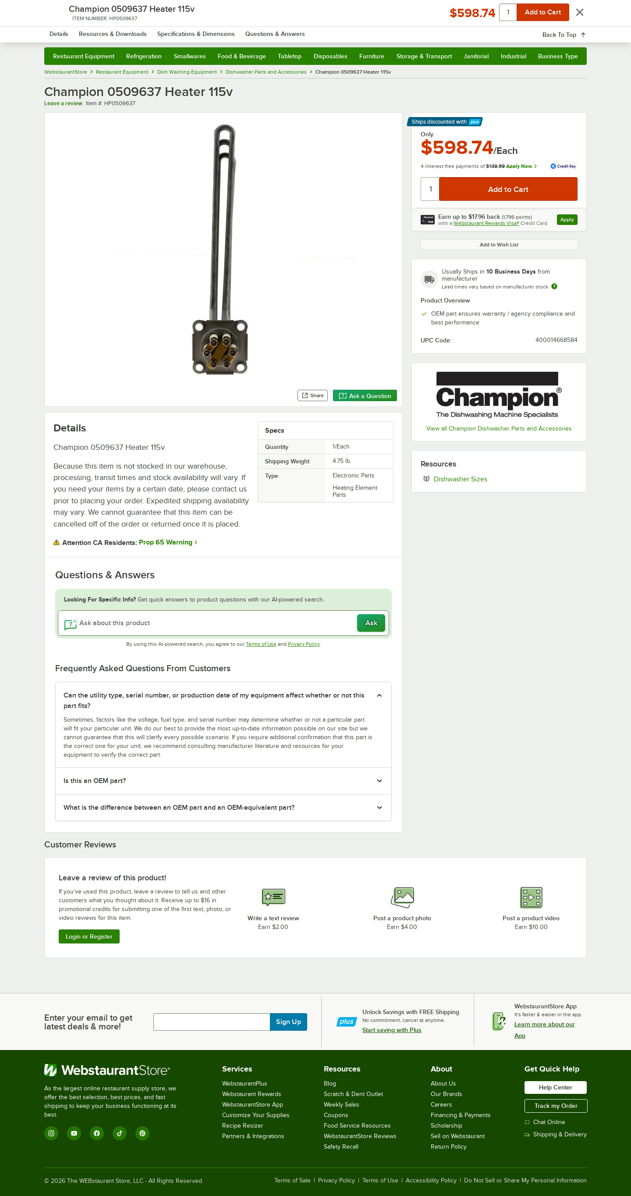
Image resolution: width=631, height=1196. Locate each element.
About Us (443, 1083)
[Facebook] (97, 1133)
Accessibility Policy (431, 1181)
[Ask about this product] (223, 623)
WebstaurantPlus (244, 1083)
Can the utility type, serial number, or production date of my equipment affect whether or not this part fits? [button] (214, 700)
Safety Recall (341, 1146)
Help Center (555, 1087)
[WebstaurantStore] (116, 1070)
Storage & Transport (424, 56)
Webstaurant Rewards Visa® (486, 223)
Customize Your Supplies (256, 1115)
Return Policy (449, 1146)
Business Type (558, 56)
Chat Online (545, 1122)
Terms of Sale (292, 1181)
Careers (441, 1104)
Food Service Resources (357, 1125)
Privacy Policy (304, 644)
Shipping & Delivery (556, 1134)
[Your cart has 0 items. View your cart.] (573, 30)
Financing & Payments (461, 1115)
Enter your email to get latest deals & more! (88, 1022)
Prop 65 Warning (165, 542)
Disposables (330, 56)
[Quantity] (430, 189)
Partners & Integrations (253, 1136)
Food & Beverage (242, 56)
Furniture (371, 56)
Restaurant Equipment (83, 56)
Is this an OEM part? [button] (95, 781)
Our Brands (446, 1094)
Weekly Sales (341, 1104)
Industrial (513, 56)
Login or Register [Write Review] (89, 936)
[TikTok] (120, 1133)
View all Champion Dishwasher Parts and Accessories (499, 428)
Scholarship (446, 1125)
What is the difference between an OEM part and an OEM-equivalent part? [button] (179, 808)
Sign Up (288, 1022)
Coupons (336, 1115)
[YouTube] (74, 1133)
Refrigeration (144, 56)
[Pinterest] (142, 1133)
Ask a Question (365, 396)
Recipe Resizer (242, 1125)
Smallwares (190, 56)
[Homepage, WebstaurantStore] (117, 31)
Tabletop (289, 56)
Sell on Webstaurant (458, 1136)
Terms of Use (261, 644)
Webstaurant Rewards (251, 1094)
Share (312, 395)
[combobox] (304, 30)
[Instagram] (51, 1133)
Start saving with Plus (392, 1029)
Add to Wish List (499, 245)
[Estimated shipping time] (554, 286)
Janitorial (476, 56)
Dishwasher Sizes (487, 479)
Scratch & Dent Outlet (353, 1094)
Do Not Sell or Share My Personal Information (525, 1181)
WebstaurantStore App (252, 1104)
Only (427, 134)
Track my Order (556, 1105)
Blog (330, 1083)
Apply (569, 221)
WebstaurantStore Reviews (360, 1136)
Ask (371, 623)
